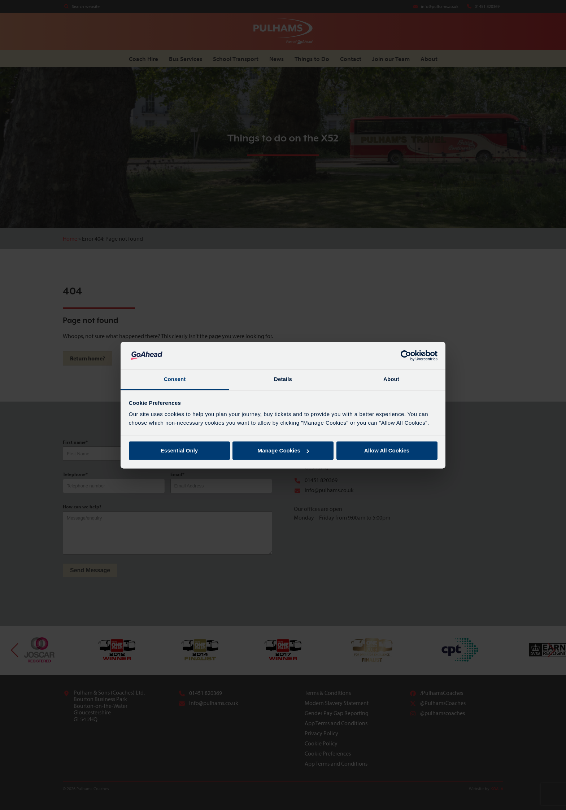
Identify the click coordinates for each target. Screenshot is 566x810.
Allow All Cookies (386, 450)
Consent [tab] (175, 379)
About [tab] (391, 379)
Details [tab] (283, 379)
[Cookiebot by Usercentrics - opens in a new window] (405, 355)
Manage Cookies (283, 450)
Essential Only (179, 450)
